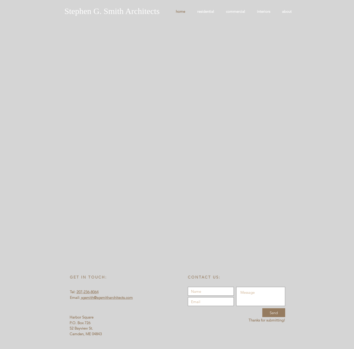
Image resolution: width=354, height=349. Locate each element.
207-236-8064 (87, 292)
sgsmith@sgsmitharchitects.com (106, 297)
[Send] (273, 312)
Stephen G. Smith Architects (112, 11)
